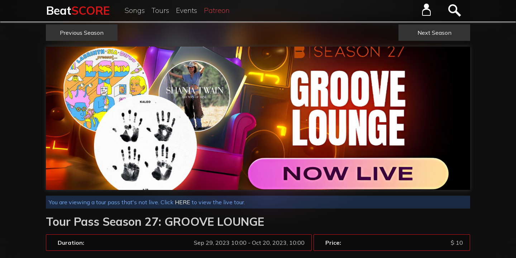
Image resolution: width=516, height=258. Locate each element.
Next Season (434, 32)
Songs (135, 10)
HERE (182, 202)
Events (186, 10)
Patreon (217, 10)
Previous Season (82, 32)
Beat (78, 10)
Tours (160, 10)
